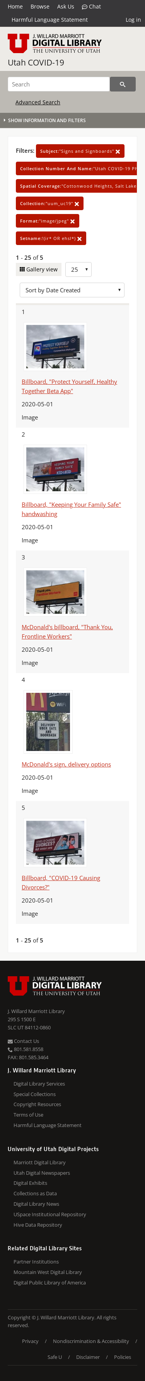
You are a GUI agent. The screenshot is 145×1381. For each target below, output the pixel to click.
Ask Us (65, 6)
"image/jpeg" (47, 221)
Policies (122, 1356)
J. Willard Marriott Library (36, 1011)
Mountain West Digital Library (48, 1272)
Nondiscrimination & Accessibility (91, 1341)
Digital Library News (36, 1203)
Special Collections (35, 1094)
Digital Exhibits (30, 1182)
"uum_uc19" (49, 203)
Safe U (55, 1356)
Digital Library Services (39, 1083)
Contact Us (23, 1040)
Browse (40, 6)
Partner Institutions (36, 1261)
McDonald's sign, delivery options (66, 764)
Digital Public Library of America (50, 1282)
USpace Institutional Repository (50, 1214)
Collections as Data (35, 1193)
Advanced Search (37, 102)
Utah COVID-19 (36, 62)
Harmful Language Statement (50, 19)
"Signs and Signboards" (80, 151)
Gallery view (41, 269)
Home (15, 6)
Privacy (30, 1341)
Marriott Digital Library (40, 1162)
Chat (91, 6)
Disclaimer (88, 1356)
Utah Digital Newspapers (42, 1172)
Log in (133, 19)
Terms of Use (28, 1114)
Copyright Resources (37, 1104)
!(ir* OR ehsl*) (51, 238)
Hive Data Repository (38, 1224)
